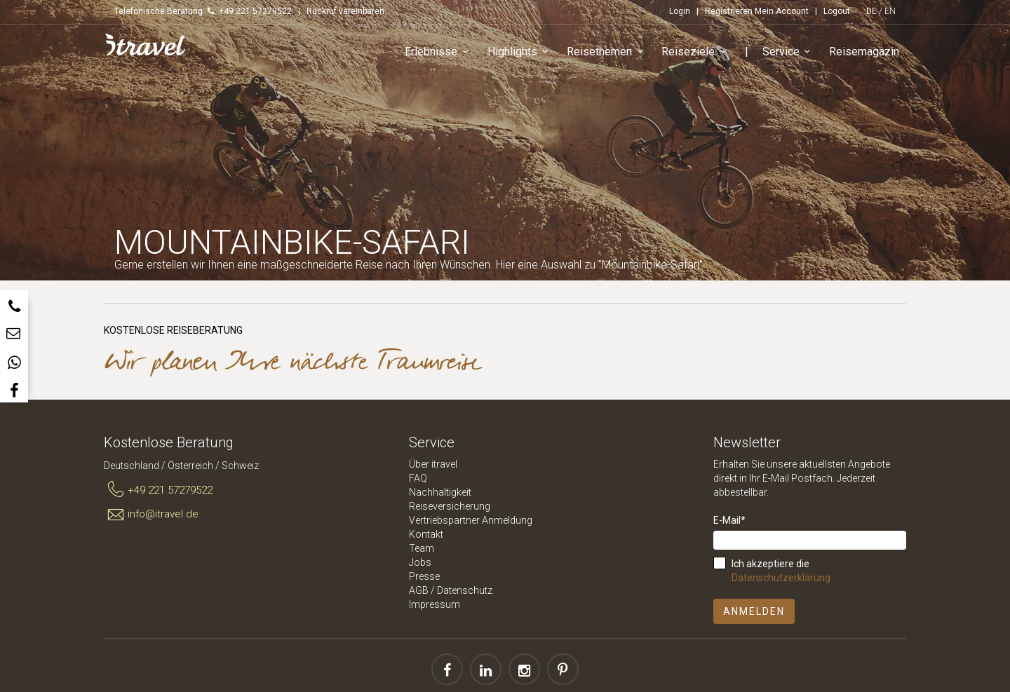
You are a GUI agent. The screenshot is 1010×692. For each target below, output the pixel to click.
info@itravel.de (151, 515)
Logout (836, 11)
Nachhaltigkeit (440, 492)
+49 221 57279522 (158, 490)
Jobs (420, 562)
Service (788, 52)
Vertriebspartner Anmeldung (470, 520)
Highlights (520, 52)
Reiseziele (695, 52)
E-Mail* (729, 520)
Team (421, 548)
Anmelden (754, 611)
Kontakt (426, 534)
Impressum (434, 604)
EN (890, 11)
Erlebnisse (439, 52)
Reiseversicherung (449, 506)
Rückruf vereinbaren (345, 11)
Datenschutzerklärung (781, 577)
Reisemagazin (864, 51)
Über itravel (433, 464)
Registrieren (729, 11)
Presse (424, 576)
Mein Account (782, 11)
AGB (419, 590)
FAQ (418, 478)
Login (679, 11)
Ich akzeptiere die (781, 570)
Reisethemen (607, 52)
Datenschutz (464, 590)
